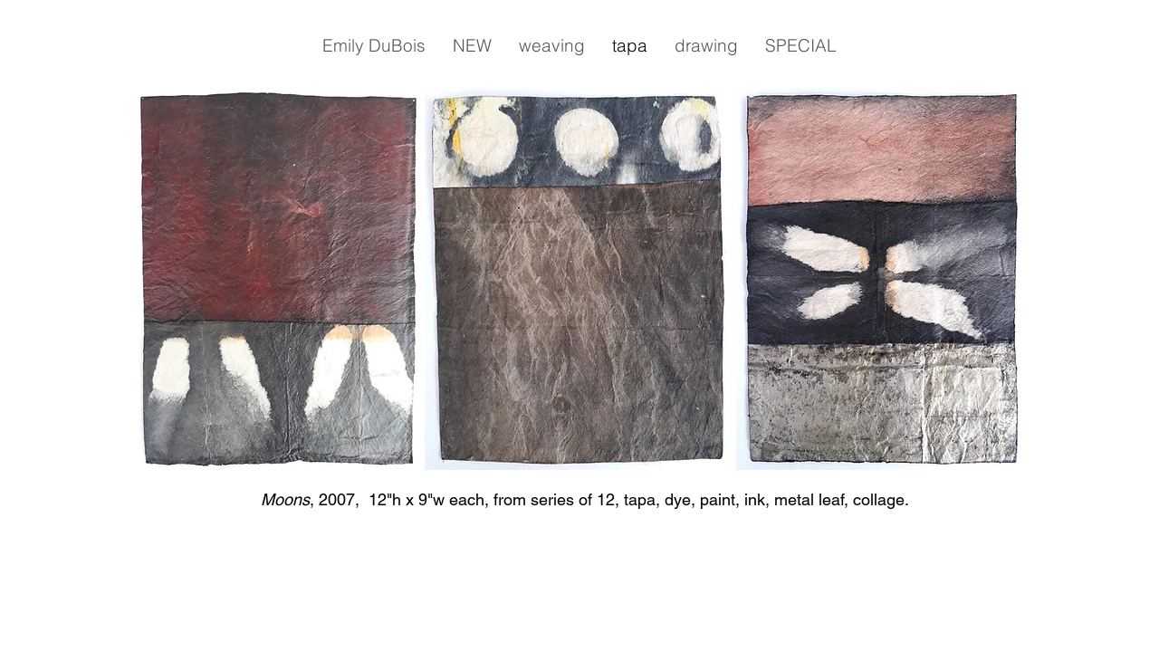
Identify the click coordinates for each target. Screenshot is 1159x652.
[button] (374, 45)
